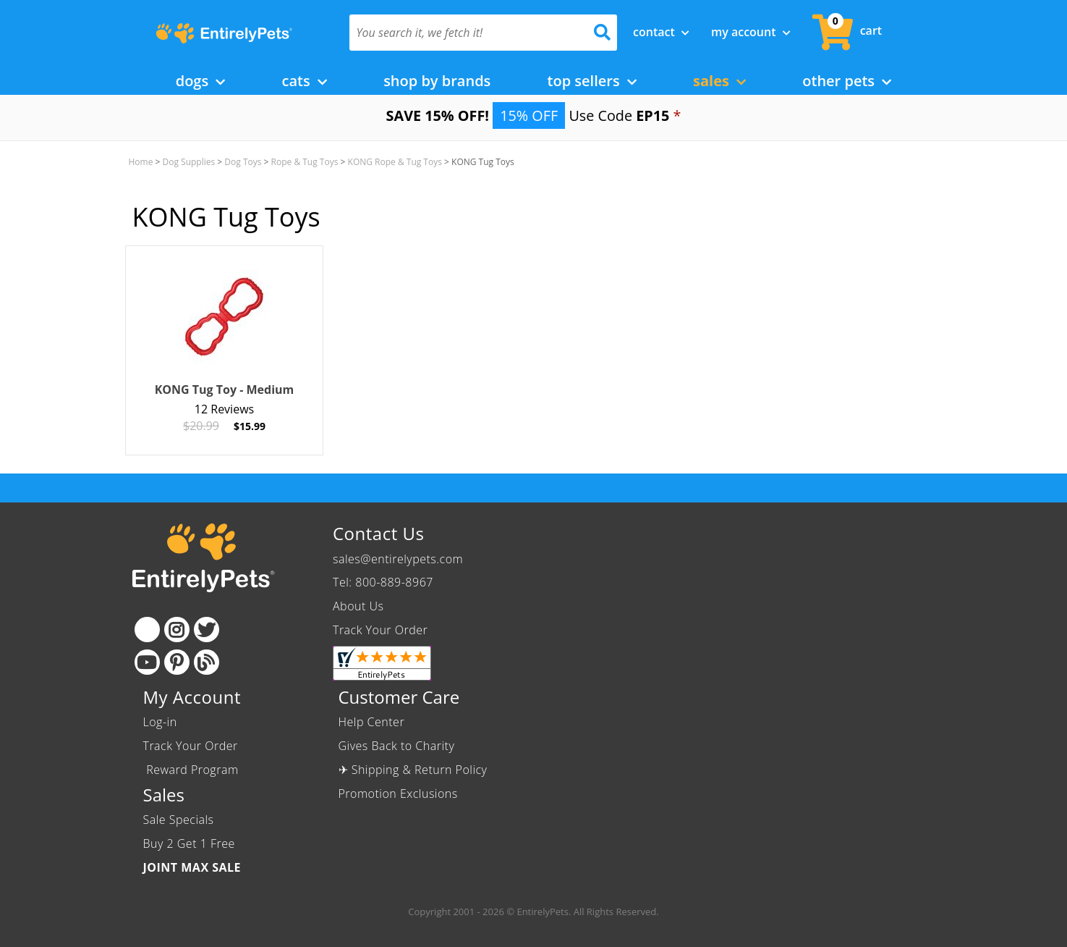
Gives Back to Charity (397, 746)
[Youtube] (147, 662)
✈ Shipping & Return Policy (413, 770)
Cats (304, 81)
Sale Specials (178, 820)
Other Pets (846, 81)
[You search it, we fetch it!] (463, 32)
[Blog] (206, 662)
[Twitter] (206, 629)
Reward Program (192, 770)
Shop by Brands (436, 81)
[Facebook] (147, 629)
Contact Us (378, 533)
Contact (661, 32)
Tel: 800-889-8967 (383, 582)
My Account (751, 32)
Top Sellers (592, 81)
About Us (358, 606)
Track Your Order (380, 630)
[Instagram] (177, 629)
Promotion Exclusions (398, 793)
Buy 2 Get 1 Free (189, 843)
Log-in (160, 722)
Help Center (372, 722)
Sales (719, 81)
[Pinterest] (177, 662)
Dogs (201, 81)
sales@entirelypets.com (398, 559)
